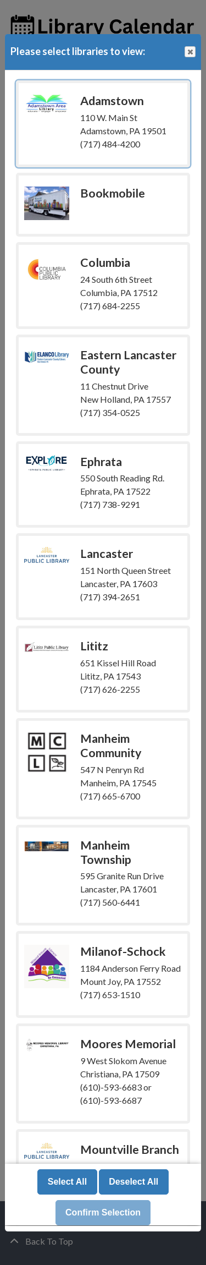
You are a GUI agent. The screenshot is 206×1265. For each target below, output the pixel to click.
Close (189, 52)
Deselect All (133, 1182)
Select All (67, 1182)
